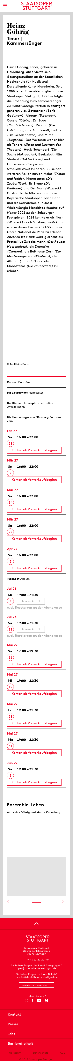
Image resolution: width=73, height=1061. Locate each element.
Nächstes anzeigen (63, 901)
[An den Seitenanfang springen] (36, 923)
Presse (13, 1024)
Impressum (14, 1052)
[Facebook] (32, 1000)
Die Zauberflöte (17, 392)
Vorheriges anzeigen (8, 901)
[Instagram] (26, 1000)
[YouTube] (39, 1000)
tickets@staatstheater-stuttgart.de (37, 977)
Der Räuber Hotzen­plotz (23, 403)
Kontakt (14, 1014)
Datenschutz (40, 1052)
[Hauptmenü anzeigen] (5, 5)
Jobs (11, 1034)
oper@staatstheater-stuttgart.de (36, 968)
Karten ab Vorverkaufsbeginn (34, 450)
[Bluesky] (46, 1000)
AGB (62, 1052)
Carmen (12, 382)
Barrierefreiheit (20, 1043)
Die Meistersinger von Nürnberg (28, 417)
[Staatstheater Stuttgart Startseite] (36, 6)
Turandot (13, 578)
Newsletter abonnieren (34, 985)
